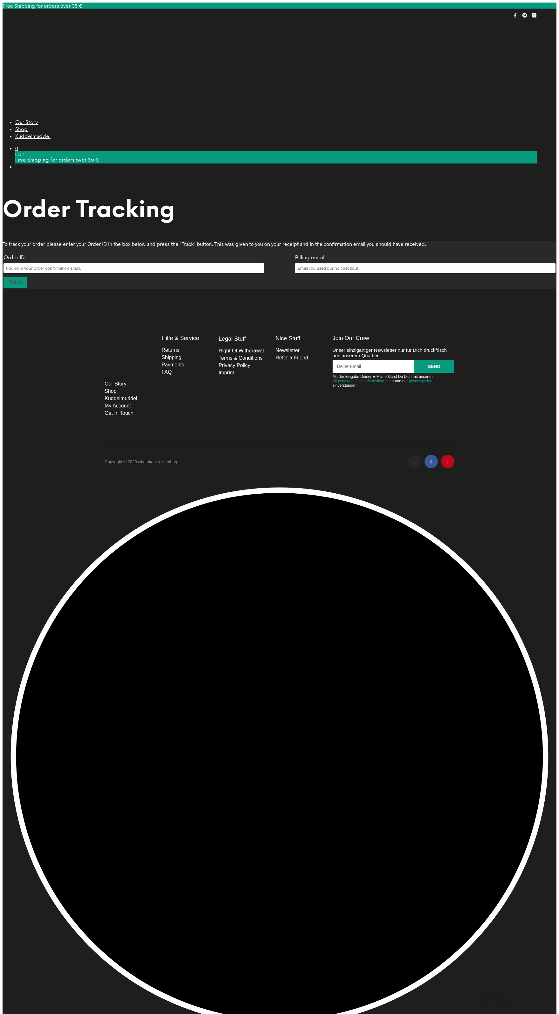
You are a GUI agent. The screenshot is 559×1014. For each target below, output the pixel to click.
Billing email (309, 257)
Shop (21, 129)
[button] (16, 148)
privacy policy (420, 381)
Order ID (14, 257)
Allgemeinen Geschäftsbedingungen (363, 381)
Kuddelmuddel (33, 136)
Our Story (26, 122)
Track (15, 282)
